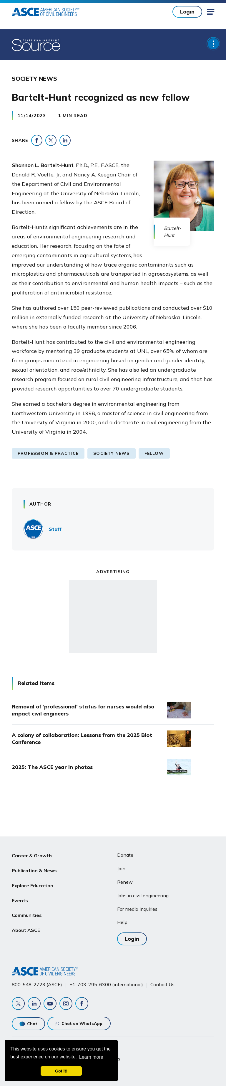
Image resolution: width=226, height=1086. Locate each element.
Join (121, 868)
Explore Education (32, 883)
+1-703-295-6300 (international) (106, 984)
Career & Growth (32, 855)
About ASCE (26, 925)
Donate (125, 855)
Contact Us (162, 984)
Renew (125, 882)
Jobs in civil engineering (143, 895)
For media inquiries (137, 909)
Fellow (154, 453)
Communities (27, 912)
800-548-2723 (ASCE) (37, 984)
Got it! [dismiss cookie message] (61, 1071)
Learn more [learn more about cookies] (91, 1057)
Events (20, 897)
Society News (111, 453)
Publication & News (34, 869)
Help (122, 922)
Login (187, 11)
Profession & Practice (48, 453)
